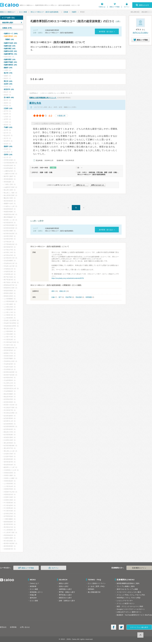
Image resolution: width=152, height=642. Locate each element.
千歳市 (8, 127)
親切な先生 (35, 103)
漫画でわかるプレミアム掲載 (127, 589)
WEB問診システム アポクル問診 (128, 598)
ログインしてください (140, 32)
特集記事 (33, 595)
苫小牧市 (9, 97)
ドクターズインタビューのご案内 (129, 592)
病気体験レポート (36, 592)
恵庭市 (8, 146)
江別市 (8, 108)
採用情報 (13, 627)
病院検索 (33, 586)
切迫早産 (68, 297)
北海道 (65, 12)
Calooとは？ (34, 583)
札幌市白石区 (10, 51)
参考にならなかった (97, 185)
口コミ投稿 (34, 600)
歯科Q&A (33, 598)
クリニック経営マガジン (126, 603)
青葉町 (9, 39)
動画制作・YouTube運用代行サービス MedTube (134, 615)
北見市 (8, 84)
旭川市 (8, 73)
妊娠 (53, 297)
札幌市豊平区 (10, 54)
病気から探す (64, 583)
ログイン (126, 7)
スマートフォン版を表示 (139, 627)
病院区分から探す (65, 598)
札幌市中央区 (10, 43)
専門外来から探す (65, 595)
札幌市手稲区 (10, 62)
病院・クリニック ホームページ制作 (130, 606)
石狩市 (8, 154)
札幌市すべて (11, 33)
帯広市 (8, 81)
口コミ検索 (23, 12)
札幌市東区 (9, 48)
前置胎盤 (89, 297)
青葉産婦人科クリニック (43, 97)
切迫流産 (79, 297)
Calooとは (102, 7)
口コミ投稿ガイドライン (97, 583)
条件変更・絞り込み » (107, 31)
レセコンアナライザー (125, 600)
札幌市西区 (9, 59)
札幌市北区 (9, 46)
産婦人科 (62, 116)
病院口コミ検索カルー (7, 12)
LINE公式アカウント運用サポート (129, 612)
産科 (53, 291)
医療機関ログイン (139, 568)
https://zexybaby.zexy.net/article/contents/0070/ (68, 278)
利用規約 (91, 589)
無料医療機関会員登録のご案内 (128, 583)
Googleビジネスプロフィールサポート (131, 609)
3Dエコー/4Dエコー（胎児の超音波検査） (45, 12)
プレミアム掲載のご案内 (126, 586)
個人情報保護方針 (94, 592)
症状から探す (64, 586)
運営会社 (3, 627)
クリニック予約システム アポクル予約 (131, 595)
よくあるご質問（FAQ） (97, 586)
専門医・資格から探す (67, 592)
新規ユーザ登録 (114, 7)
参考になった (80, 185)
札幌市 (74, 12)
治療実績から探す (65, 589)
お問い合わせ (25, 627)
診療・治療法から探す (67, 600)
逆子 (60, 297)
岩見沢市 (9, 89)
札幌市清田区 (10, 65)
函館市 (8, 67)
